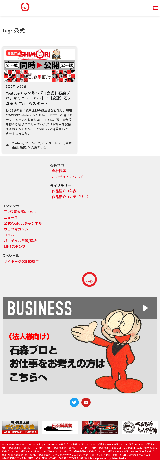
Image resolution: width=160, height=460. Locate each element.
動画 (23, 147)
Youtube (17, 143)
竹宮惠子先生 (37, 147)
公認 (15, 147)
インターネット (53, 143)
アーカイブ (32, 143)
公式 (68, 143)
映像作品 (14, 52)
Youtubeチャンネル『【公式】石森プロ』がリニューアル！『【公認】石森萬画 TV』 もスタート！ (38, 98)
